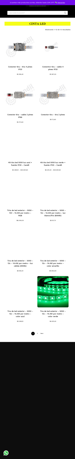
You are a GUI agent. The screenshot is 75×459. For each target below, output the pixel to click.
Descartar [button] (61, 3)
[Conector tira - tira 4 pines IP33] (20, 47)
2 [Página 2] (37, 333)
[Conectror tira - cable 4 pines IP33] (53, 47)
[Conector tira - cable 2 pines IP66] (20, 95)
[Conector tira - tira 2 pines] (53, 95)
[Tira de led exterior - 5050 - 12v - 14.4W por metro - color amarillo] (53, 241)
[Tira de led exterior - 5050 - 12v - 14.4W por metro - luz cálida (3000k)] (20, 241)
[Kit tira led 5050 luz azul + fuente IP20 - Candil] (20, 143)
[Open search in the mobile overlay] (37, 13)
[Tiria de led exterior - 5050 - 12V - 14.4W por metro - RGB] (20, 191)
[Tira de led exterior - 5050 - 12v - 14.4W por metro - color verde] (53, 291)
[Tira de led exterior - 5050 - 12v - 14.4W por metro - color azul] (20, 291)
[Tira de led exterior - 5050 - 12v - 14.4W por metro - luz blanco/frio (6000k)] (53, 191)
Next (42, 333)
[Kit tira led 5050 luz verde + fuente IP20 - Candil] (53, 143)
